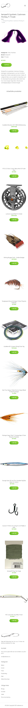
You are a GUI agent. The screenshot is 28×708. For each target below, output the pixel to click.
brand (2, 668)
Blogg (2, 689)
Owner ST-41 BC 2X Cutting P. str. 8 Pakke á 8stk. (14, 526)
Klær (2, 676)
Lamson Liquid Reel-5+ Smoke (14, 214)
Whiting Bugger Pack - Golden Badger (14, 257)
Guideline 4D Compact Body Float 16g (14, 346)
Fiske (9, 52)
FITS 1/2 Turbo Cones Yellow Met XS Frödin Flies (14, 169)
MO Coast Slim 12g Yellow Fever (14, 614)
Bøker (2, 665)
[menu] (25, 6)
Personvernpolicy (5, 697)
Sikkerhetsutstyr (5, 679)
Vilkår (2, 694)
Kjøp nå (6, 64)
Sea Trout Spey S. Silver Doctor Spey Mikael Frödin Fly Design (14, 390)
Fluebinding (4, 673)
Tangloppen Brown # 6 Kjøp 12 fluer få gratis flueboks (14, 301)
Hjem (2, 19)
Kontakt (3, 691)
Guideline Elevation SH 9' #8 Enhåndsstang (14, 125)
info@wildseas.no (5, 656)
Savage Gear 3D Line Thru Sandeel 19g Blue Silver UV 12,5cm (14, 481)
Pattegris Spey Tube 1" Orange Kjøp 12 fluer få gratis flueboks (14, 436)
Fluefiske (13, 52)
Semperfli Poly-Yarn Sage (14, 571)
